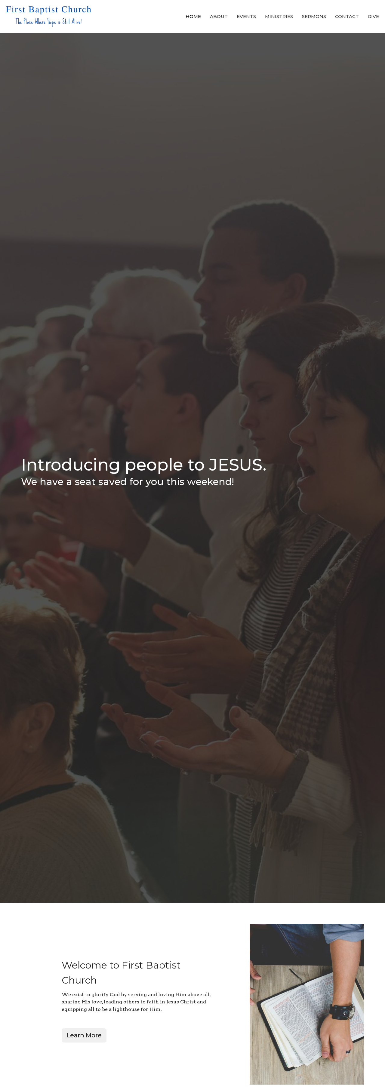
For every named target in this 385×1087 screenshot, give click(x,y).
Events (246, 16)
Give (373, 16)
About (219, 16)
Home (193, 16)
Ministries (279, 16)
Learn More (84, 1035)
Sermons (314, 16)
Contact (347, 16)
